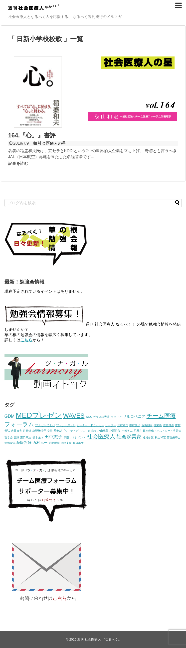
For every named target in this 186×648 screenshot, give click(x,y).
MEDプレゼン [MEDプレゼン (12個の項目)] (39, 415)
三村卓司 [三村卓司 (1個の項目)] (122, 425)
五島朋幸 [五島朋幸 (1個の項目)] (147, 425)
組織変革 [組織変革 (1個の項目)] (9, 442)
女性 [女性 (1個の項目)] (50, 430)
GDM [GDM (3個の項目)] (9, 416)
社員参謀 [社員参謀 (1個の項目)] (148, 437)
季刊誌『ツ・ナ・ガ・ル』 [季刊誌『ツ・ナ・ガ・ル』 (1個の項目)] (70, 430)
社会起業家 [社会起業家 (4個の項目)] (129, 436)
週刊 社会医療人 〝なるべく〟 (99, 639)
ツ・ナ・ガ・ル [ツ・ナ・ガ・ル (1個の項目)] (65, 425)
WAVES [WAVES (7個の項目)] (74, 415)
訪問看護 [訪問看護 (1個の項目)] (54, 442)
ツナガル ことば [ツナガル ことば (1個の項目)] (45, 425)
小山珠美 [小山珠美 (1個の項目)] (102, 430)
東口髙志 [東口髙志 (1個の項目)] (25, 437)
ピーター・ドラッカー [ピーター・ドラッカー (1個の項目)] (90, 425)
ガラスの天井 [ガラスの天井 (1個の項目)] (101, 416)
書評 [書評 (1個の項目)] (16, 437)
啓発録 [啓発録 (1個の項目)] (27, 430)
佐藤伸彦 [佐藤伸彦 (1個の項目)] (168, 425)
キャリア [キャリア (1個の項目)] (116, 416)
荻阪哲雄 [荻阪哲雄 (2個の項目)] (23, 443)
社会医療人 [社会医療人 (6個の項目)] (101, 436)
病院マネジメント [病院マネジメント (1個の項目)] (75, 437)
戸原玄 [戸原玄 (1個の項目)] (138, 430)
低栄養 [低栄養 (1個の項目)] (158, 425)
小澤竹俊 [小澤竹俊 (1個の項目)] (114, 430)
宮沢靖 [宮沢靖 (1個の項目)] (92, 430)
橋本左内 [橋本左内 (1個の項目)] (37, 437)
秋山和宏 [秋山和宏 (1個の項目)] (160, 437)
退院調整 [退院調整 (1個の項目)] (78, 442)
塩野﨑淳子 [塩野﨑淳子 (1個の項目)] (39, 430)
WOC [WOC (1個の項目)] (89, 416)
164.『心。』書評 (32, 135)
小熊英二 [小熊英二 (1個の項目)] (127, 430)
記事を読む (18, 163)
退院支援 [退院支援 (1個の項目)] (66, 442)
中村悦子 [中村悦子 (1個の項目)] (134, 425)
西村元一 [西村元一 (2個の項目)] (39, 443)
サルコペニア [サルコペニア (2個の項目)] (134, 416)
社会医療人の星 (52, 143)
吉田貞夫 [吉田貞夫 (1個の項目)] (16, 430)
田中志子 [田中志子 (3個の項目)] (53, 436)
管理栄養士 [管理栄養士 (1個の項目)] (174, 437)
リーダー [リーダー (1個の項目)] (110, 425)
